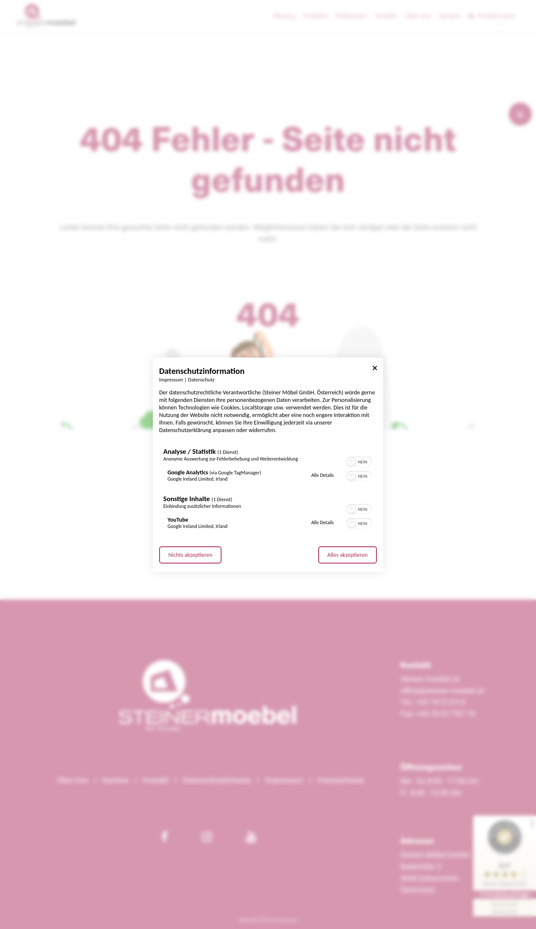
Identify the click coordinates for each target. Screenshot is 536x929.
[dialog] (268, 464)
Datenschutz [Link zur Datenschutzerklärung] (201, 379)
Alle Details (322, 475)
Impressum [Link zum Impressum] (171, 379)
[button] (351, 462)
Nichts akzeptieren (190, 554)
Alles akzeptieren (347, 554)
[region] (268, 490)
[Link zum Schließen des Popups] (375, 369)
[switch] (359, 461)
